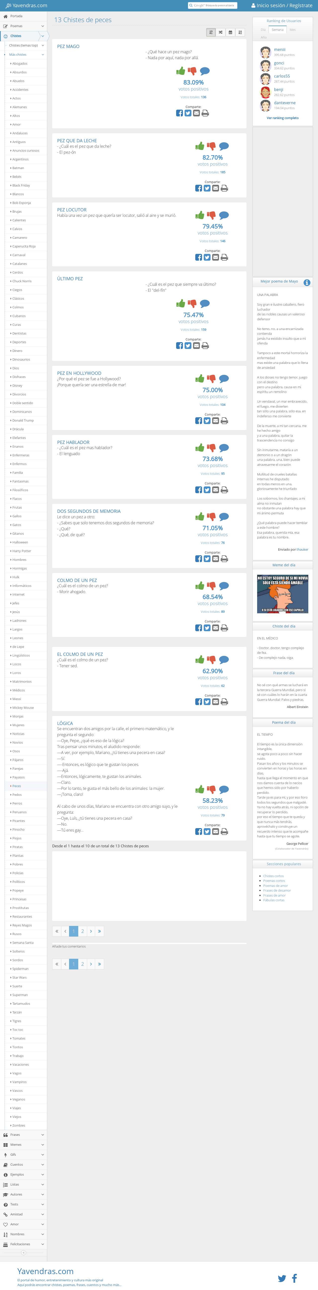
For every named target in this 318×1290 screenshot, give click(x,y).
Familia (16, 472)
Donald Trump (22, 420)
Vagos (15, 1073)
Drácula (17, 429)
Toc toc (16, 1029)
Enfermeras (19, 455)
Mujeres (17, 725)
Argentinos (19, 159)
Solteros (17, 951)
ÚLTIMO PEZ (70, 279)
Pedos (16, 794)
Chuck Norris (21, 281)
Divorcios (18, 394)
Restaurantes (21, 916)
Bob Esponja (20, 202)
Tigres (15, 1021)
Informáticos (20, 585)
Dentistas (18, 333)
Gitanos (17, 533)
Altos (15, 115)
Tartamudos (20, 1003)
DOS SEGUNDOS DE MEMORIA (88, 511)
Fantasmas (19, 481)
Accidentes (19, 89)
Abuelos (17, 81)
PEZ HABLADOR (73, 442)
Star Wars (18, 977)
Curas (15, 324)
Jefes (14, 603)
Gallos (15, 516)
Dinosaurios (20, 359)
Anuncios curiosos (24, 150)
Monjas (16, 716)
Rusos (15, 934)
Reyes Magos (21, 925)
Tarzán (16, 1012)
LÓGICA (65, 723)
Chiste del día (284, 626)
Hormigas (18, 568)
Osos (15, 751)
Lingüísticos (20, 655)
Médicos (17, 690)
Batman (17, 168)
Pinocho (17, 829)
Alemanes (18, 107)
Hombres (18, 559)
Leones (16, 638)
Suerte (16, 986)
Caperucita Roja (23, 246)
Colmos (17, 307)
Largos (16, 629)
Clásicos (17, 298)
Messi (15, 699)
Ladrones (18, 620)
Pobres (16, 864)
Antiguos (18, 142)
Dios (14, 368)
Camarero (18, 237)
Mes (293, 29)
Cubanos (18, 316)
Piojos (15, 838)
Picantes (17, 820)
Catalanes (18, 263)
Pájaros (16, 760)
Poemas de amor (275, 885)
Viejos (15, 1116)
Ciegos (16, 289)
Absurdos (18, 72)
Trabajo (17, 1055)
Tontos (16, 1047)
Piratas (16, 847)
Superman (19, 995)
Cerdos (16, 272)
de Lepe (17, 646)
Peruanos (18, 812)
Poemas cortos (274, 880)
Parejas (16, 768)
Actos (15, 98)
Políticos (17, 881)
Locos (15, 664)
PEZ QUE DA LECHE (77, 140)
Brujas (16, 211)
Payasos (17, 777)
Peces (15, 786)
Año (264, 37)
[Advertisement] (99, 86)
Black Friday (20, 185)
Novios (16, 742)
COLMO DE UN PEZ (77, 580)
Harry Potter (20, 551)
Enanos (16, 446)
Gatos (15, 525)
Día (263, 29)
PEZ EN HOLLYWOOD (79, 373)
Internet (17, 594)
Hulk (14, 577)
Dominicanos (21, 411)
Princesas (18, 899)
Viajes (15, 1108)
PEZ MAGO (68, 46)
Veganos (17, 1099)
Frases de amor (274, 895)
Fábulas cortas (273, 900)
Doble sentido (21, 403)
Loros (15, 672)
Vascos (16, 1090)
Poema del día (284, 722)
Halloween (19, 542)
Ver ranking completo (283, 118)
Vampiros (18, 1082)
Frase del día (284, 672)
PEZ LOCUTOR (71, 210)
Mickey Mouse (22, 707)
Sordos (16, 960)
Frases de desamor (277, 890)
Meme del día (284, 565)
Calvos (16, 229)
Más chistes (23, 54)
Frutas (16, 507)
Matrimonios (21, 681)
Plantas (16, 855)
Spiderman (19, 968)
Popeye (17, 890)
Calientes (18, 220)
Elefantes (18, 437)
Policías (16, 873)
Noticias (17, 733)
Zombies (17, 1125)
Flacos (16, 498)
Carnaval (17, 255)
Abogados (18, 63)
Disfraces (18, 377)
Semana (277, 29)
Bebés (15, 176)
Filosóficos (19, 490)
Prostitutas (19, 908)
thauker (302, 549)
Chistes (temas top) (26, 45)
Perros (16, 803)
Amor (15, 124)
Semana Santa (22, 942)
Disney (16, 385)
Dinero (16, 350)
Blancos (17, 194)
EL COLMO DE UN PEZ (80, 654)
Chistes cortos (273, 876)
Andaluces (19, 133)
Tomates (17, 1038)
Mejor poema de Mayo (279, 281)
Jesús (15, 612)
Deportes (18, 342)
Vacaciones (19, 1064)
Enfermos (18, 464)
